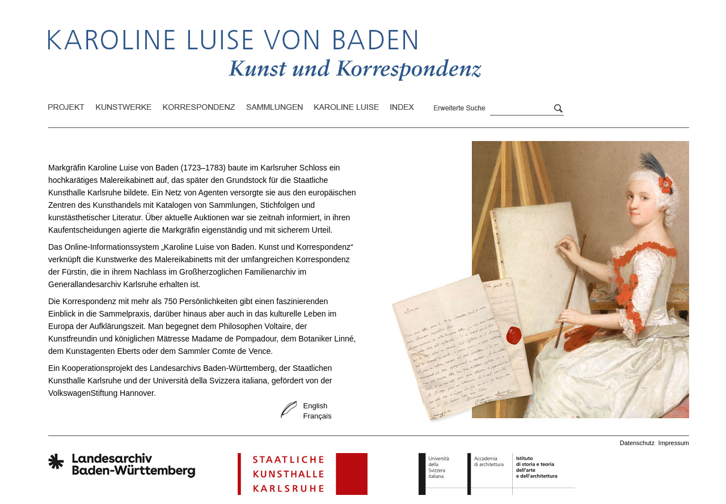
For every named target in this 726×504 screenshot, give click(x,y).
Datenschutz (637, 442)
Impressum (674, 442)
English (315, 406)
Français (317, 416)
